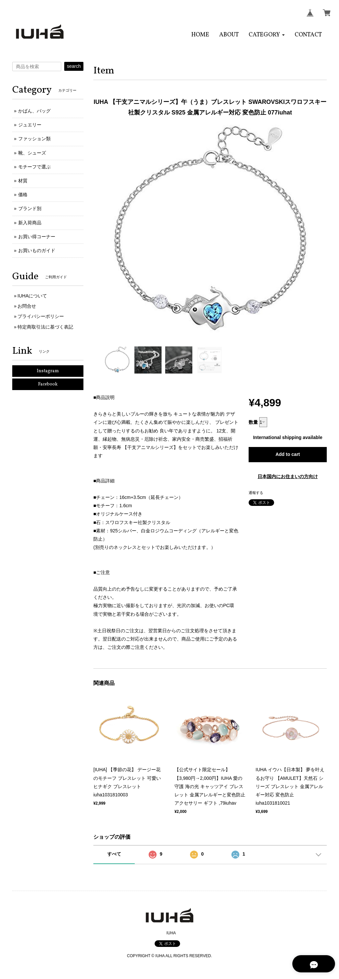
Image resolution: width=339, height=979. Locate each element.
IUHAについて (32, 295)
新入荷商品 (29, 222)
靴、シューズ (32, 153)
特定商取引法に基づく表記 (45, 327)
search (74, 66)
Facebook (48, 384)
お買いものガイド (36, 250)
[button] (267, 34)
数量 (253, 422)
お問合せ (27, 306)
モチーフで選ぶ (34, 166)
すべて (114, 854)
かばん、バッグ (34, 110)
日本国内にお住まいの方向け (288, 476)
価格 (22, 194)
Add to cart (287, 454)
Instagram (48, 371)
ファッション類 (34, 138)
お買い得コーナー (36, 236)
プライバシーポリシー (41, 316)
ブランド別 (29, 208)
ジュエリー (29, 124)
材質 (22, 180)
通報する (256, 493)
